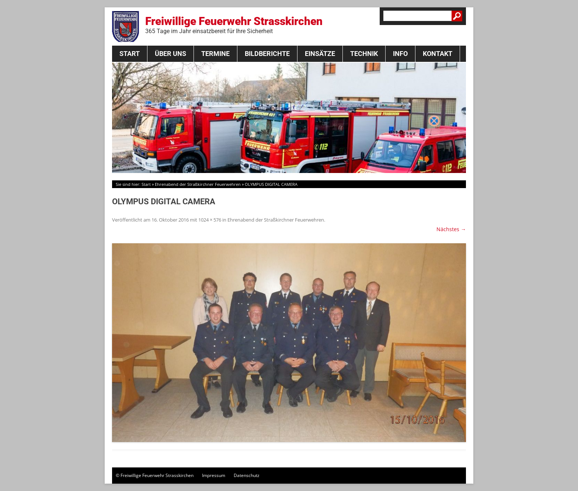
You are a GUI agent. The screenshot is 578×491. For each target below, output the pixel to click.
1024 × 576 (209, 219)
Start (129, 53)
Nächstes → (451, 229)
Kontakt (437, 53)
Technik (364, 53)
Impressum (213, 475)
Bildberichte (267, 53)
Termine (215, 53)
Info (400, 53)
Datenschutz (247, 475)
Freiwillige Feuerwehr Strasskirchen (234, 25)
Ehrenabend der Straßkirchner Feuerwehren (198, 184)
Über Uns (170, 53)
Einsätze (320, 53)
